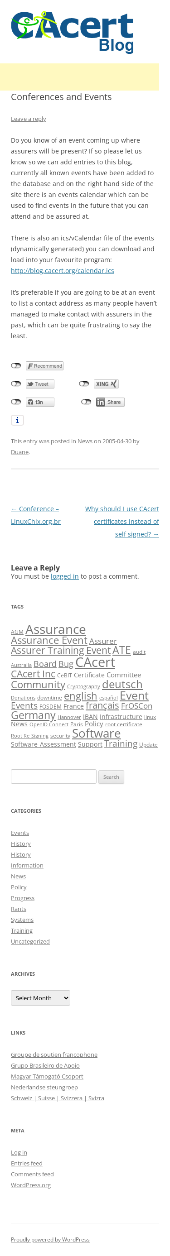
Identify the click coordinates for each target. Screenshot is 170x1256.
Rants (18, 909)
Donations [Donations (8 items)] (23, 698)
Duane (20, 452)
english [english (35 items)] (80, 695)
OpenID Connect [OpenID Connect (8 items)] (48, 724)
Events (20, 833)
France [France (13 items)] (73, 706)
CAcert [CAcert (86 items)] (95, 662)
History (21, 843)
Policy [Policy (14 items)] (94, 723)
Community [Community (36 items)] (38, 684)
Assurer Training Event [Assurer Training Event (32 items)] (61, 650)
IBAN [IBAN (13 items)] (90, 716)
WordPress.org (31, 1185)
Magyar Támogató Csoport (47, 1076)
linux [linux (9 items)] (150, 717)
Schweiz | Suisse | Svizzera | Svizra (57, 1098)
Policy (19, 887)
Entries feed (27, 1163)
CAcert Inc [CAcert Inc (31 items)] (33, 673)
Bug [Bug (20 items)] (65, 663)
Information (27, 865)
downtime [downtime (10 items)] (49, 697)
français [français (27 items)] (102, 705)
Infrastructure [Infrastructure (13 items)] (121, 716)
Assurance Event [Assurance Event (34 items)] (49, 640)
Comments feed (32, 1174)
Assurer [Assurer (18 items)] (103, 641)
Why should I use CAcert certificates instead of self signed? (122, 521)
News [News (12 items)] (19, 723)
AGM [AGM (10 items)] (17, 632)
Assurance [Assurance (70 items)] (55, 629)
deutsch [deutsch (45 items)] (122, 683)
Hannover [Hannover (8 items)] (69, 717)
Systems (22, 920)
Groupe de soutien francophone (54, 1054)
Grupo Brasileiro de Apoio (45, 1065)
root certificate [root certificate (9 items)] (123, 724)
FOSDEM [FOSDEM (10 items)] (50, 706)
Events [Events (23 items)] (24, 705)
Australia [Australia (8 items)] (21, 665)
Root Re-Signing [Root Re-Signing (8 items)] (30, 736)
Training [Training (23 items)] (120, 743)
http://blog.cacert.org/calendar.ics (62, 270)
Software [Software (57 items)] (96, 733)
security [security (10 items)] (60, 735)
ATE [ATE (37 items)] (121, 650)
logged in (65, 576)
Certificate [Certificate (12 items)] (89, 675)
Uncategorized (30, 941)
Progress (22, 898)
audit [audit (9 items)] (139, 651)
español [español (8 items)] (108, 698)
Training (22, 930)
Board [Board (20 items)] (45, 663)
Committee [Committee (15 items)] (124, 675)
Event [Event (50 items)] (134, 695)
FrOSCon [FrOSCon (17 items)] (136, 705)
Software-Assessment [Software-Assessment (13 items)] (43, 744)
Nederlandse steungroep (44, 1087)
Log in (19, 1152)
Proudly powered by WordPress (50, 1239)
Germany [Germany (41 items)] (33, 715)
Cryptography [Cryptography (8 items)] (83, 686)
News (85, 441)
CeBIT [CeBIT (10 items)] (64, 675)
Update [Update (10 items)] (148, 744)
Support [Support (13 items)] (90, 744)
